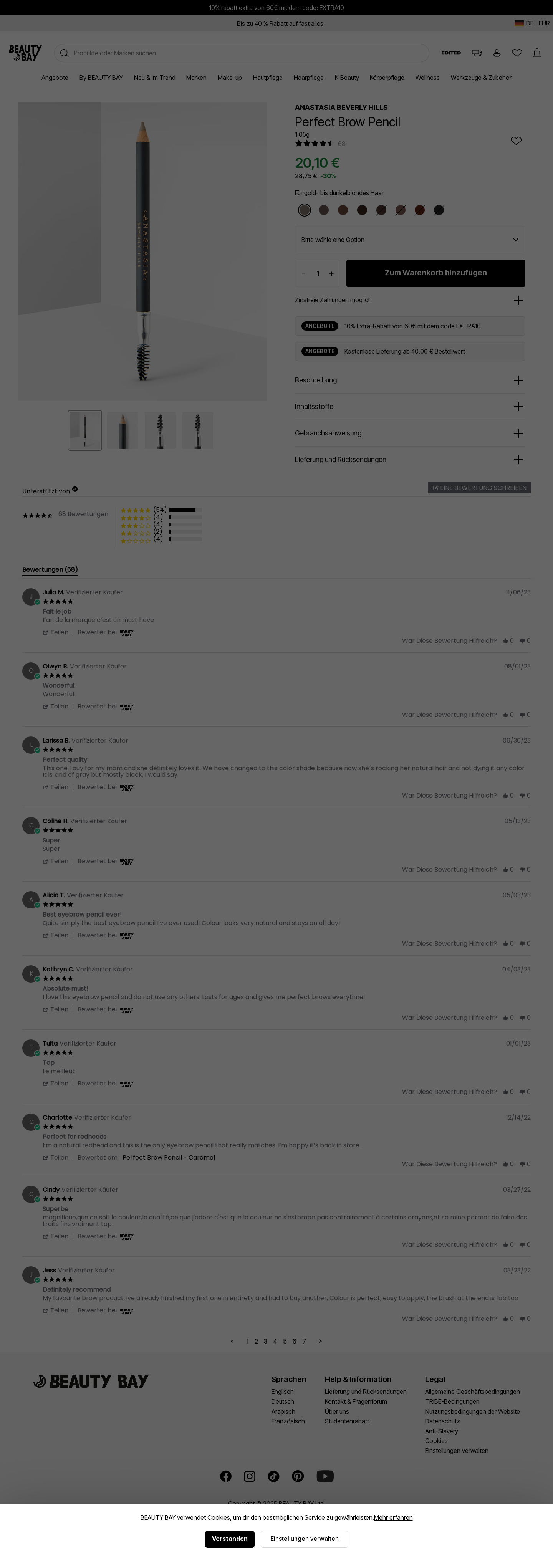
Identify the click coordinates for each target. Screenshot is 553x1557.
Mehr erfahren (393, 1517)
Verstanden (230, 1538)
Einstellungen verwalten (304, 1538)
